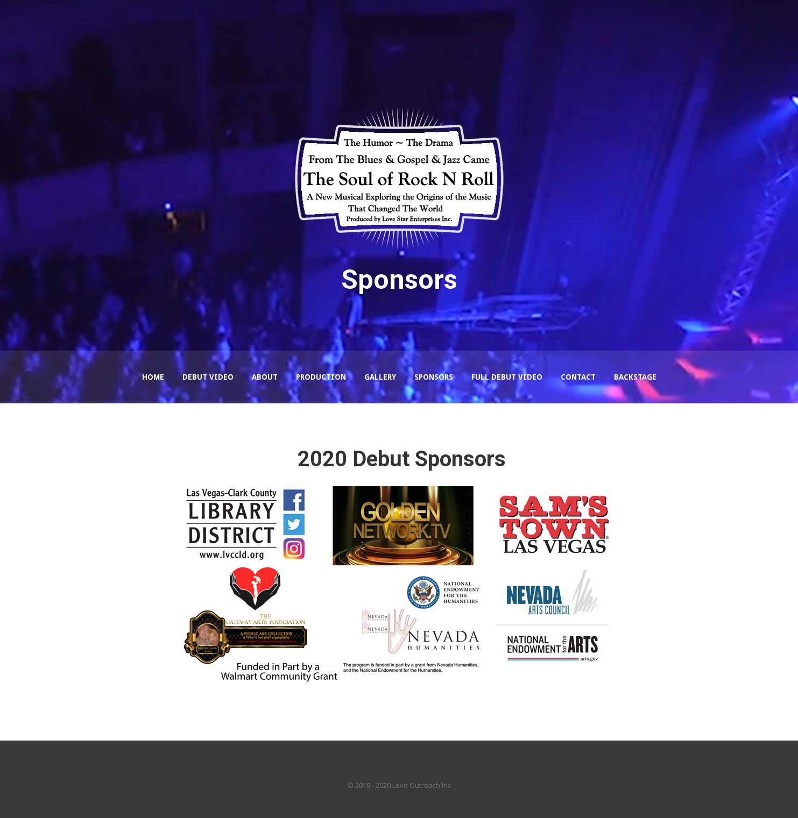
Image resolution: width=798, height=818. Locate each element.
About (265, 377)
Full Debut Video (506, 377)
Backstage (635, 377)
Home (153, 377)
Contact (578, 377)
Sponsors (433, 377)
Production (321, 377)
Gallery (380, 377)
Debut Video (208, 377)
